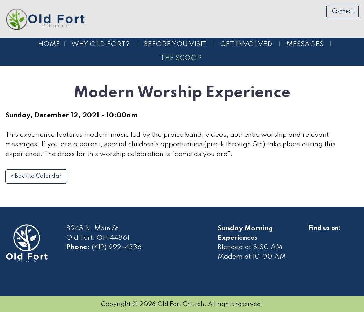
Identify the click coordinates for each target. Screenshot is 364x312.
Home (49, 44)
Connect (343, 11)
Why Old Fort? (100, 44)
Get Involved (246, 44)
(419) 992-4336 (117, 247)
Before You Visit (175, 44)
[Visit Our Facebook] (314, 236)
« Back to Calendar (36, 176)
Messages (304, 44)
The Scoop (180, 58)
